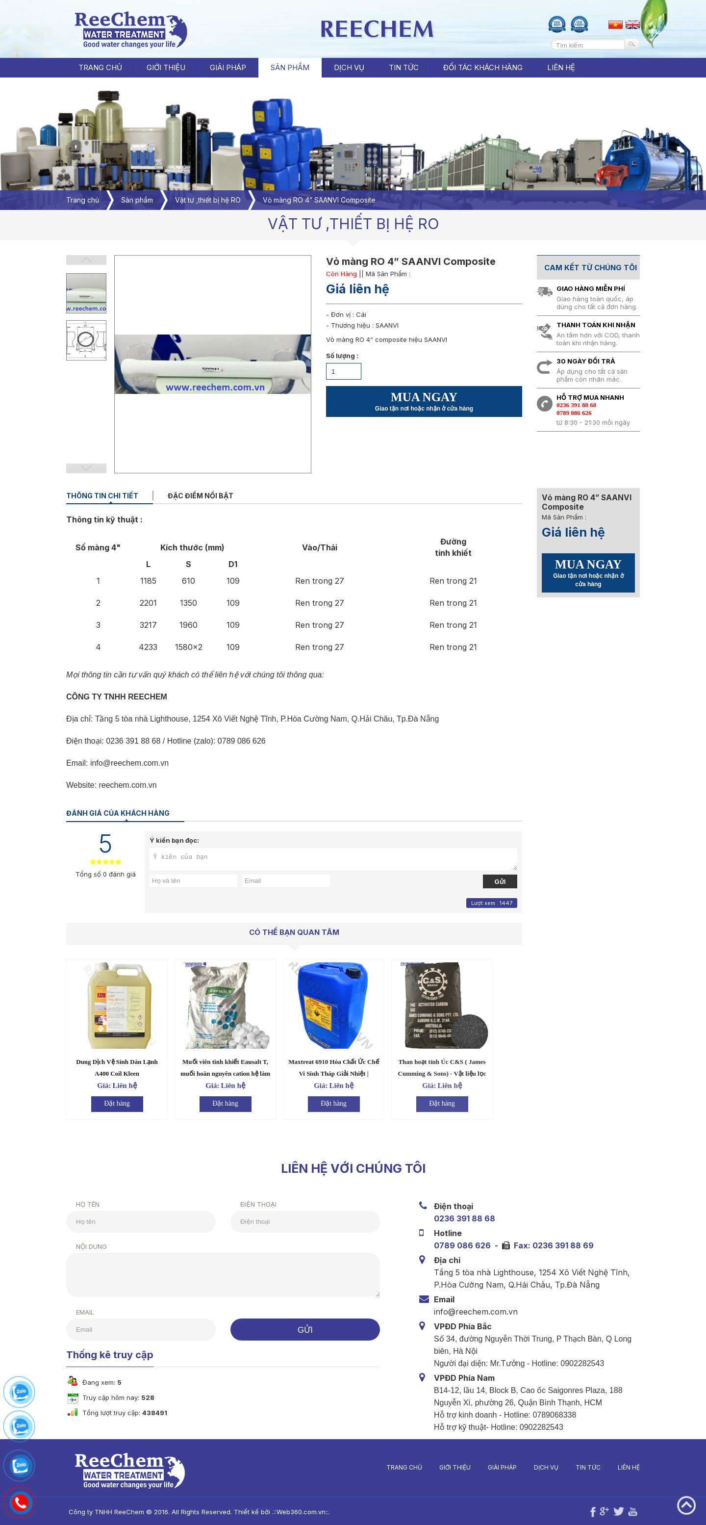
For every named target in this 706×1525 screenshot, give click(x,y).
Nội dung (82, 1246)
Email (76, 1312)
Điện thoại (249, 1204)
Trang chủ (100, 67)
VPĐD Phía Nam (466, 1377)
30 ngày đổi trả (585, 361)
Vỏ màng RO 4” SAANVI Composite (319, 200)
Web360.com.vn (291, 1512)
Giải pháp (511, 1467)
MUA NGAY (424, 401)
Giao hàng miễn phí (590, 288)
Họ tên (78, 1204)
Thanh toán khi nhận (595, 325)
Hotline (450, 1233)
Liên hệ (638, 1467)
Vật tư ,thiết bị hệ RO (208, 200)
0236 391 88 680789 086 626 (576, 408)
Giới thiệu (464, 1467)
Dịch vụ (555, 1467)
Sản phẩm (137, 200)
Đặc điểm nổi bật (200, 495)
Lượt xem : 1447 (491, 903)
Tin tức (597, 1467)
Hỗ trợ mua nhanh (590, 397)
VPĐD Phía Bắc (465, 1326)
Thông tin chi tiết (102, 495)
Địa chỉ (449, 1260)
